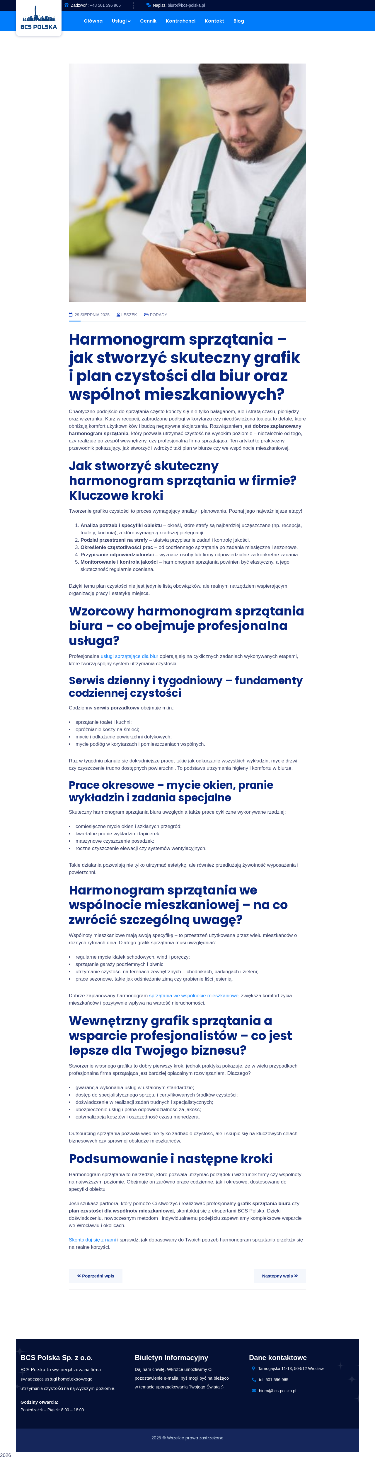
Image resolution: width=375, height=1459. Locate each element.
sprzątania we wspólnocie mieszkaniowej (194, 995)
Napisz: (160, 5)
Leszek (129, 314)
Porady (158, 314)
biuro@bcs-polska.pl (186, 5)
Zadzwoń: (80, 5)
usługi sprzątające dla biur (129, 656)
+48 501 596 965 (105, 5)
